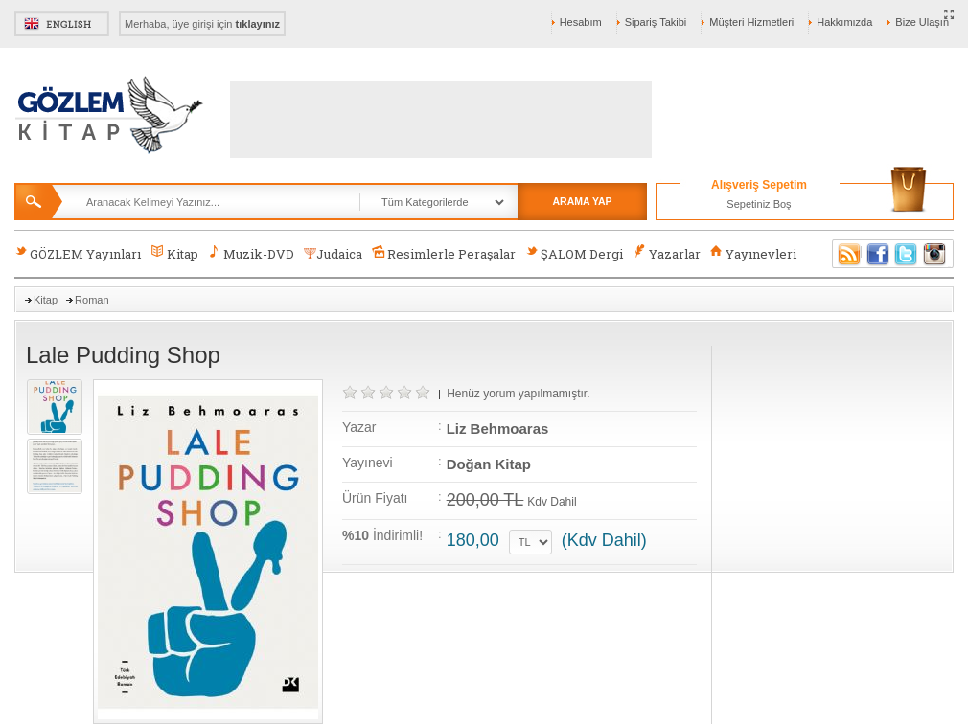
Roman (91, 299)
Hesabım (581, 22)
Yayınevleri (753, 253)
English (61, 23)
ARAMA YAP (581, 201)
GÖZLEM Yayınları (77, 253)
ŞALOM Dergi (574, 253)
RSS (846, 253)
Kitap (173, 253)
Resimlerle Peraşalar (444, 253)
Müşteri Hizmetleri (751, 22)
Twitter (906, 253)
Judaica (333, 253)
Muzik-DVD (251, 253)
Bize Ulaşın (922, 22)
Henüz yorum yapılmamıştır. (518, 393)
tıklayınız (258, 24)
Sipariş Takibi (656, 22)
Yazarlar (666, 253)
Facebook (878, 253)
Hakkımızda (844, 22)
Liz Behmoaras (498, 428)
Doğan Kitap (489, 464)
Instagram (935, 253)
